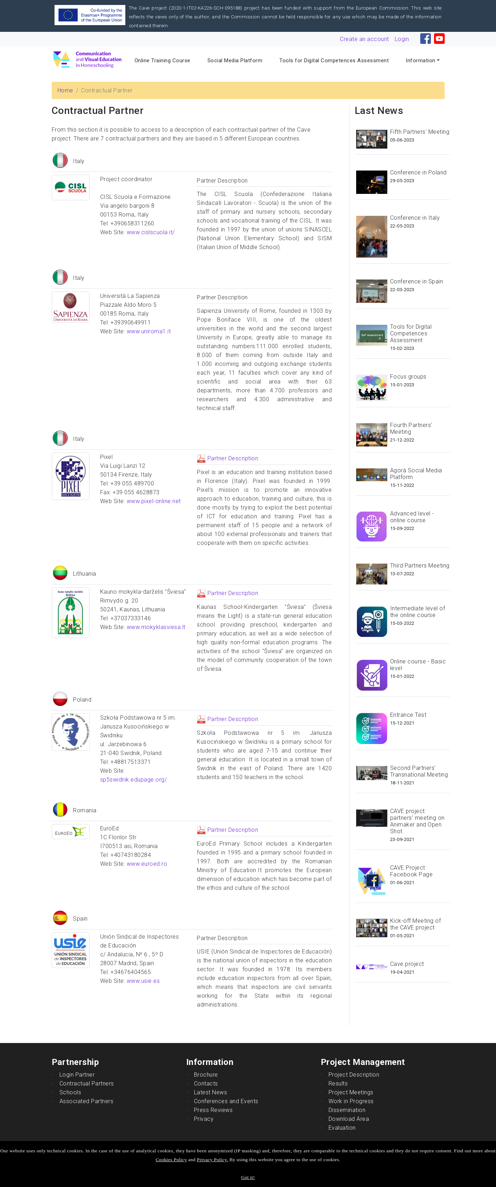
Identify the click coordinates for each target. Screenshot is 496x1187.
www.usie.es (143, 981)
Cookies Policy (171, 1159)
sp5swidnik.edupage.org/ (133, 779)
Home (65, 90)
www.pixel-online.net (154, 501)
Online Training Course (162, 60)
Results (338, 1083)
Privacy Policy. (212, 1159)
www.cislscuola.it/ (151, 232)
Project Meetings (351, 1092)
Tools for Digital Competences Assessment (334, 60)
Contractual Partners (86, 1083)
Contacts (206, 1083)
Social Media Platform (235, 60)
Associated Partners (86, 1101)
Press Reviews (213, 1110)
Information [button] (420, 60)
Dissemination (347, 1110)
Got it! (248, 1177)
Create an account (364, 39)
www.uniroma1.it (149, 331)
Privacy (204, 1119)
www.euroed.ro (147, 863)
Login (402, 39)
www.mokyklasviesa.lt (156, 627)
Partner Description (227, 458)
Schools (70, 1092)
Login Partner (77, 1074)
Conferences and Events (226, 1101)
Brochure (206, 1074)
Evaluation (342, 1127)
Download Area (349, 1119)
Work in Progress (351, 1101)
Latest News (210, 1092)
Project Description (354, 1074)
